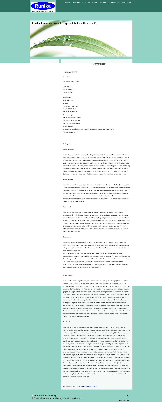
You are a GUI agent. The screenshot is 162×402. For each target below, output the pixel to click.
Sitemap (52, 395)
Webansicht (124, 400)
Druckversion (39, 395)
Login (127, 395)
